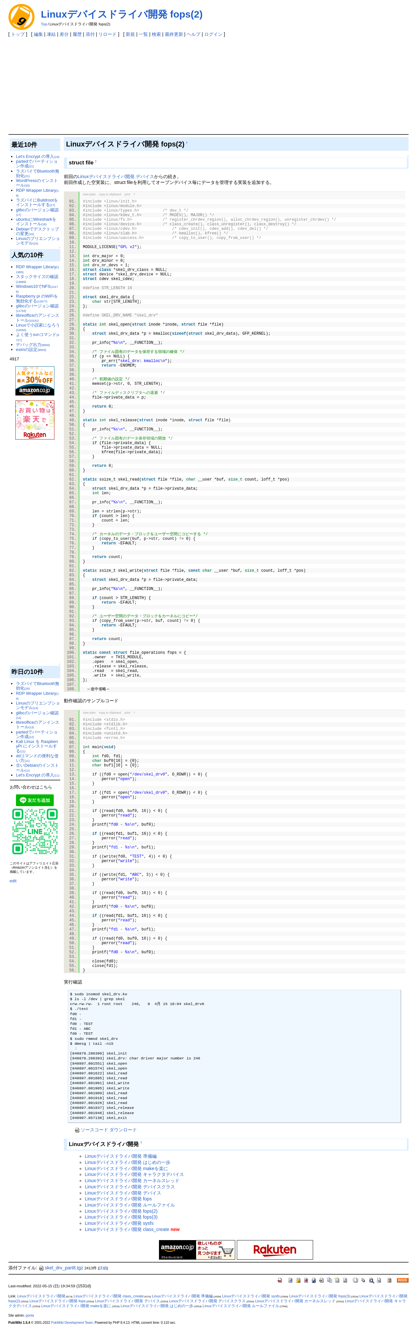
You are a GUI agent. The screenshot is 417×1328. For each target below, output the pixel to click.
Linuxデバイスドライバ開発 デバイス (116, 176)
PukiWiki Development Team (72, 1322)
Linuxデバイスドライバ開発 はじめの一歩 (127, 1162)
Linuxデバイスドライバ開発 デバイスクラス (130, 1186)
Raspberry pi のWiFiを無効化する (37, 298)
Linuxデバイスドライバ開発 (41, 1296)
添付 (90, 34)
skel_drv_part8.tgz (60, 1267)
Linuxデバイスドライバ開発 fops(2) (122, 14)
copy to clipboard (110, 194)
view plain (89, 194)
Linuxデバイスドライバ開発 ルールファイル (130, 1205)
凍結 (51, 34)
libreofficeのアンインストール (37, 317)
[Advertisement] (208, 85)
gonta (30, 1315)
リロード (107, 34)
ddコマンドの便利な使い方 (37, 758)
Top (44, 24)
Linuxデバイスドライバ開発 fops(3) (121, 1217)
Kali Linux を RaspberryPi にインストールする (37, 746)
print (127, 194)
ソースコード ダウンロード (105, 1129)
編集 (38, 34)
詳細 (103, 1268)
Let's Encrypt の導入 (37, 156)
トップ (18, 34)
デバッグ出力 (33, 344)
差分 (64, 34)
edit (13, 880)
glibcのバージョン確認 (37, 212)
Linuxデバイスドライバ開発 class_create (127, 1229)
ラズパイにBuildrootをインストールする (37, 202)
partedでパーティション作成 (37, 163)
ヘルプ (193, 34)
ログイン (213, 34)
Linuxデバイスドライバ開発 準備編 (120, 1156)
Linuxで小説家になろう (38, 327)
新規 (130, 34)
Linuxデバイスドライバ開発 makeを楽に (126, 1168)
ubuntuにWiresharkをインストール (36, 221)
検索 (156, 34)
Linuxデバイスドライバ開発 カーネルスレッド (132, 1180)
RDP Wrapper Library (37, 192)
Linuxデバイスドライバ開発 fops (118, 1198)
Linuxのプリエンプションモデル (38, 240)
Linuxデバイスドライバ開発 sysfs (119, 1223)
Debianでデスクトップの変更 (37, 231)
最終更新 (174, 34)
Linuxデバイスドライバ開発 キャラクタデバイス (134, 1174)
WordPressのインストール (37, 183)
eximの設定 (31, 349)
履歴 (77, 34)
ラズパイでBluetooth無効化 (37, 173)
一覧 (143, 34)
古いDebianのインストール (37, 767)
